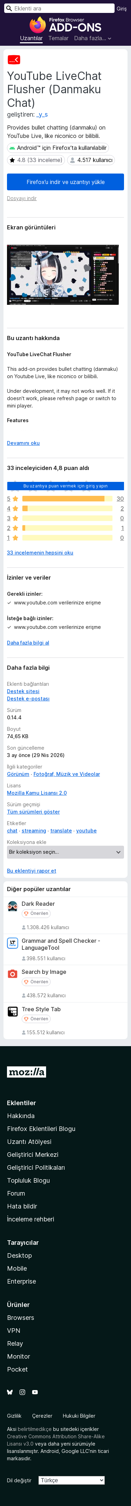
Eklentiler (21, 1103)
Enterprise (21, 1281)
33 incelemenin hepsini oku (40, 553)
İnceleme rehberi (30, 1219)
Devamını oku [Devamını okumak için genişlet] (23, 443)
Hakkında (21, 1115)
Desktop (19, 1255)
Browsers (20, 1317)
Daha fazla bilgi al (28, 643)
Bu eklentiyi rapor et (31, 871)
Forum (16, 1193)
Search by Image (44, 972)
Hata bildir (22, 1206)
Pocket (17, 1369)
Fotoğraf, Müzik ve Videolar (67, 774)
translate (61, 830)
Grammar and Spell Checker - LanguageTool (61, 944)
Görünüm (18, 774)
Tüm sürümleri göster (33, 812)
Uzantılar (31, 38)
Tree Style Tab (41, 1009)
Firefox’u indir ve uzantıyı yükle (66, 181)
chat (12, 830)
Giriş (122, 9)
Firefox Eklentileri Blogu (41, 1128)
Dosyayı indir (22, 198)
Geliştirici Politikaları (36, 1167)
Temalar (58, 38)
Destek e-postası (28, 698)
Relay (15, 1343)
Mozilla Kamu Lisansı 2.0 (37, 793)
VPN (13, 1330)
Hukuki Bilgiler (79, 1416)
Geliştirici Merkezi (32, 1154)
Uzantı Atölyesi (29, 1141)
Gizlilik (14, 1416)
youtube (86, 830)
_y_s (42, 114)
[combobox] (59, 8)
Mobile (17, 1268)
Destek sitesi (23, 691)
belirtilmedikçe (35, 1429)
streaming (34, 830)
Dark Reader (38, 904)
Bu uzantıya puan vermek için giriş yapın (65, 485)
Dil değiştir (19, 1480)
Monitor (18, 1356)
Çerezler (42, 1416)
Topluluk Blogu (28, 1180)
